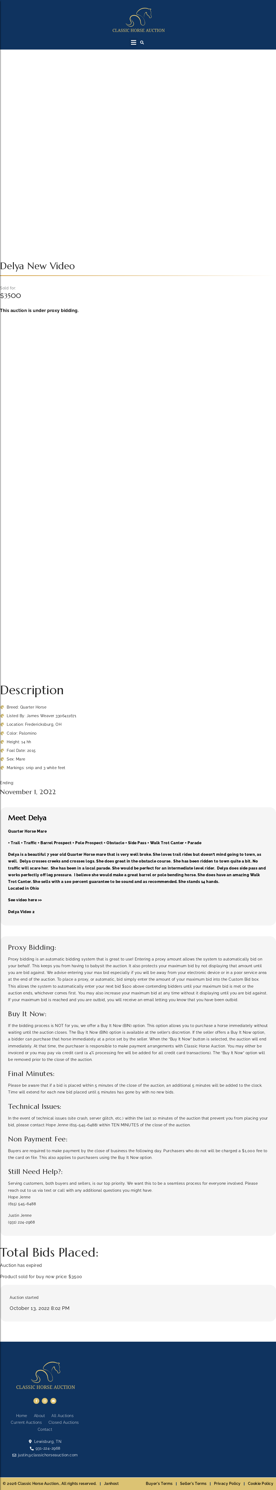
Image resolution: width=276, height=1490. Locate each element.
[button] (133, 42)
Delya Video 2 (21, 912)
